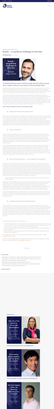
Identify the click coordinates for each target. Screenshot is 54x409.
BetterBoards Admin (7, 56)
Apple (5, 237)
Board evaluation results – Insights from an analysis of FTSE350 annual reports (16, 263)
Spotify (8, 237)
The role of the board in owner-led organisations (20, 347)
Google (13, 237)
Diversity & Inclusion (6, 50)
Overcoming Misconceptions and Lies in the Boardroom (22, 379)
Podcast (15, 50)
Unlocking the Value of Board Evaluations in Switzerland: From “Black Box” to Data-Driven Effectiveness (21, 265)
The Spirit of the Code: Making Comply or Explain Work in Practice (14, 261)
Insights (12, 50)
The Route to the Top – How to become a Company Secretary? (13, 266)
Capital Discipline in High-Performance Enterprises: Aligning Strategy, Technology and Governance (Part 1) (21, 259)
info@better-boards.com (25, 241)
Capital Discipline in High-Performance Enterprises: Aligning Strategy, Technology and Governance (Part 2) (21, 258)
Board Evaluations (27, 249)
